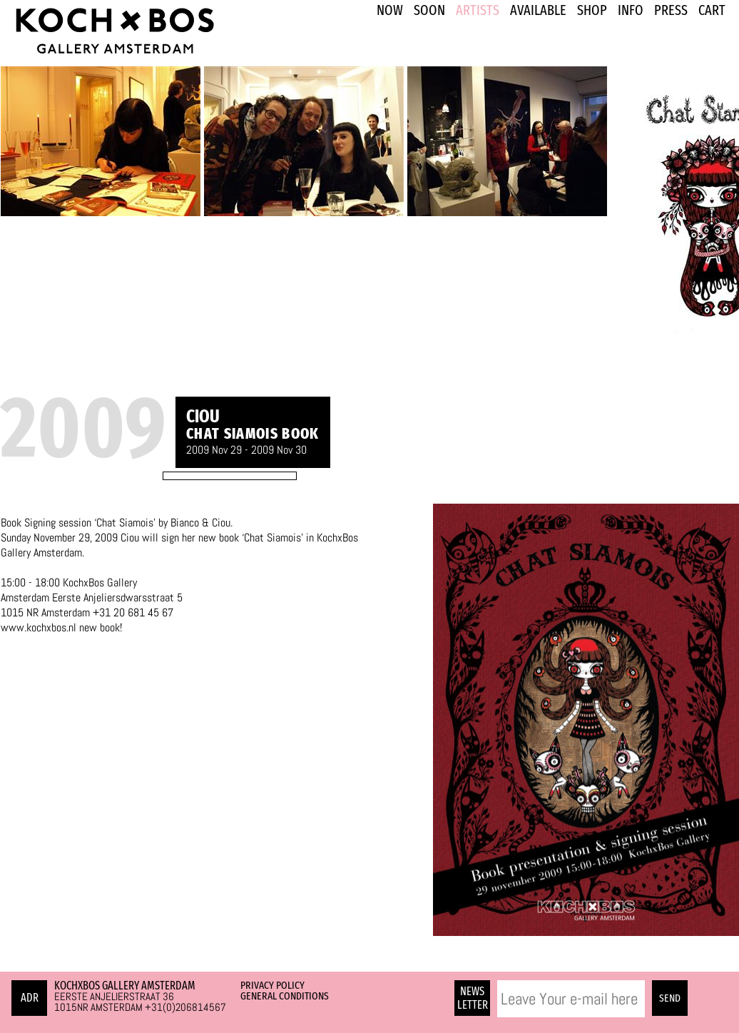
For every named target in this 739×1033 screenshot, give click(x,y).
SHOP (592, 10)
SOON (429, 10)
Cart (711, 10)
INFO (630, 10)
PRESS (671, 10)
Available (538, 10)
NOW (390, 10)
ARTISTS (477, 10)
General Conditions (284, 995)
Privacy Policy (272, 985)
